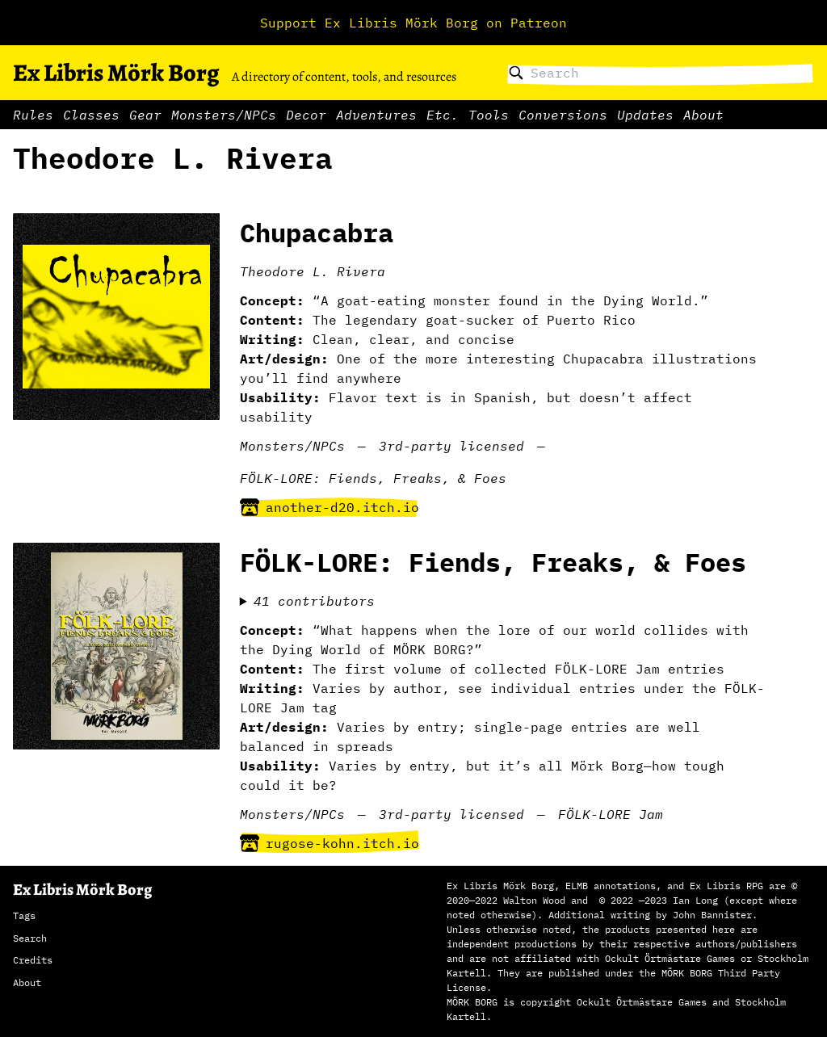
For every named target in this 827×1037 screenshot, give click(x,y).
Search (30, 938)
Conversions (562, 115)
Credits (32, 960)
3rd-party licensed (451, 446)
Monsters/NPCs (223, 115)
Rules (33, 115)
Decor (306, 115)
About (703, 115)
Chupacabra (316, 233)
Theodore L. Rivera (312, 271)
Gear (145, 115)
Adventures (376, 115)
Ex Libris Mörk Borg (116, 72)
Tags (24, 915)
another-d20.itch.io (329, 507)
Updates (645, 115)
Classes (91, 115)
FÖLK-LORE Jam (610, 814)
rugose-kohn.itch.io (329, 843)
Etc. (442, 115)
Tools (488, 115)
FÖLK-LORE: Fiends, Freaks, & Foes (373, 478)
